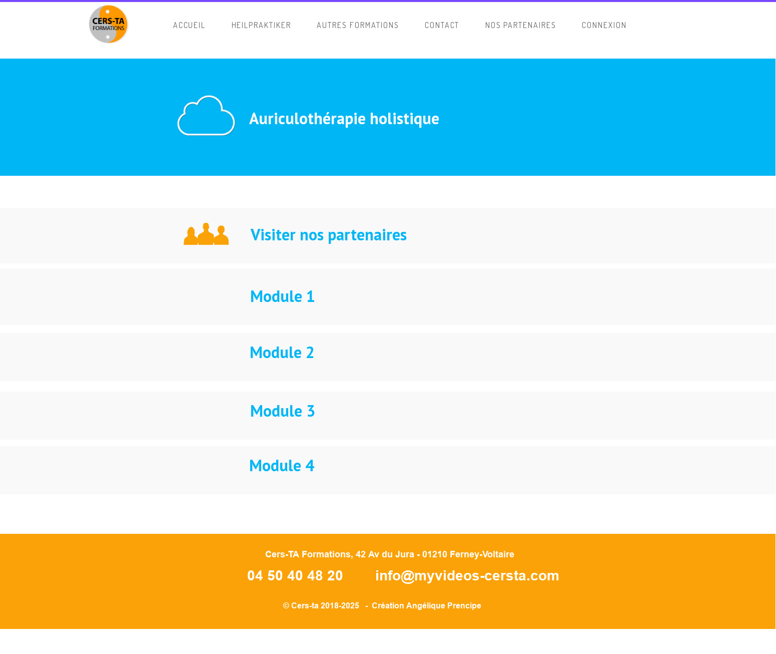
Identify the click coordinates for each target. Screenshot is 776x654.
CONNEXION (604, 25)
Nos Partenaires (520, 25)
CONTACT (442, 25)
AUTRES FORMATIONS (358, 25)
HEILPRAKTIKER (261, 25)
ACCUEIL (189, 25)
